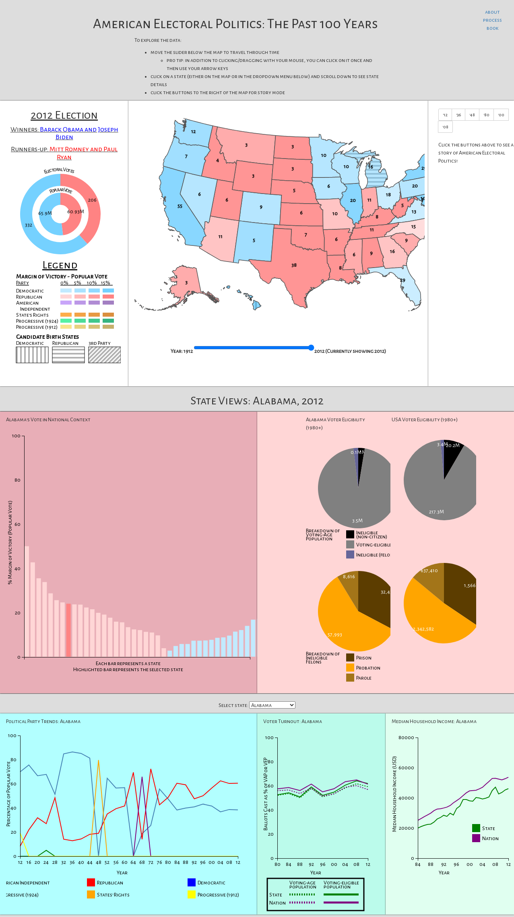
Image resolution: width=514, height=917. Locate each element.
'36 (458, 114)
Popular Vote (61, 191)
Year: (177, 351)
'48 (472, 114)
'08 (445, 126)
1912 (188, 351)
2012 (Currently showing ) (350, 351)
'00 (501, 114)
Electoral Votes (59, 171)
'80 (486, 114)
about (492, 12)
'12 (445, 114)
